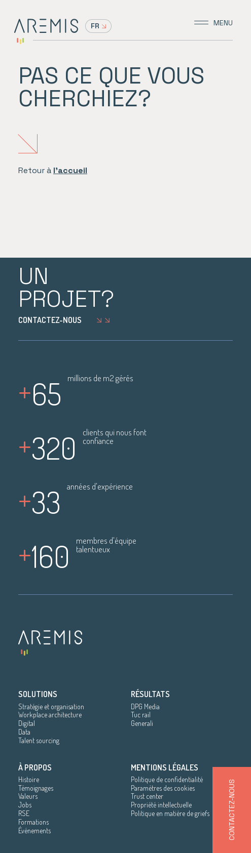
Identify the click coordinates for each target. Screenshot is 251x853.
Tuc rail (141, 715)
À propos (35, 768)
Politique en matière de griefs (170, 813)
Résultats (150, 694)
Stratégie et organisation (51, 707)
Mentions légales (164, 768)
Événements (34, 831)
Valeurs (28, 796)
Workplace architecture (50, 715)
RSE (23, 813)
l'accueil (70, 170)
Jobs (24, 805)
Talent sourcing (38, 741)
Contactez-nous (67, 320)
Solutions (37, 694)
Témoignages (35, 788)
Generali (142, 723)
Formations (33, 822)
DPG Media (145, 707)
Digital (26, 723)
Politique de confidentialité (167, 780)
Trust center (147, 796)
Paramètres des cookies (163, 788)
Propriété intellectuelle (161, 805)
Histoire (28, 780)
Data (24, 732)
